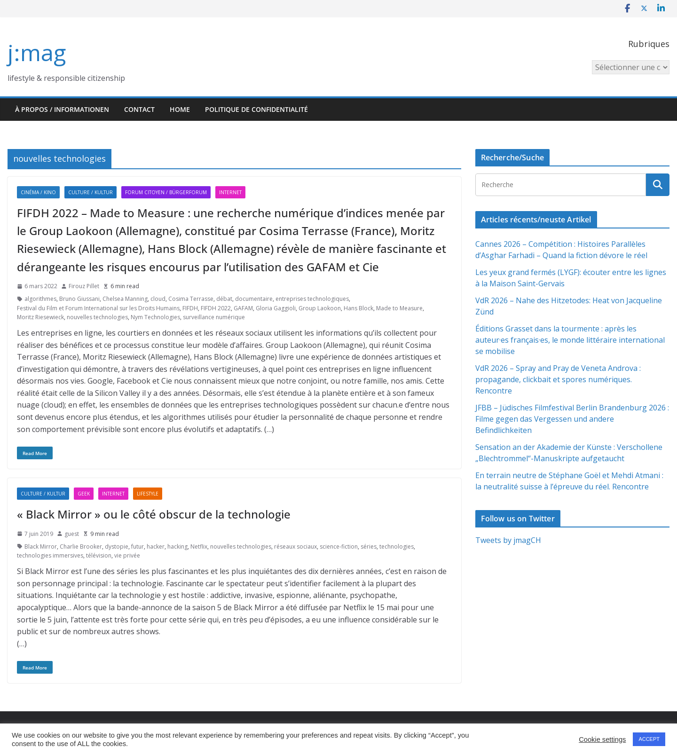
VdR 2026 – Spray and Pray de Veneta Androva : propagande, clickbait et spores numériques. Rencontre (558, 379)
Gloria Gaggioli (276, 308)
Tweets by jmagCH (508, 540)
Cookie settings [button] (602, 739)
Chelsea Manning (125, 299)
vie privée (127, 555)
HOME (180, 109)
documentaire (254, 299)
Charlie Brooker (81, 547)
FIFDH (190, 308)
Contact (139, 109)
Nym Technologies (155, 317)
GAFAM (243, 308)
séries (369, 547)
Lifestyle (147, 493)
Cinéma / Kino (38, 192)
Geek (84, 493)
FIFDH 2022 (216, 308)
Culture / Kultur (90, 192)
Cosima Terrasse (190, 299)
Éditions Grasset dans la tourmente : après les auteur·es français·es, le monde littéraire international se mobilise (570, 339)
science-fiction (339, 547)
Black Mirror (40, 547)
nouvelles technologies (97, 317)
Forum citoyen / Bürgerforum (166, 192)
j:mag (37, 52)
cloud (157, 299)
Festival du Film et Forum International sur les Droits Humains (98, 308)
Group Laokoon (320, 308)
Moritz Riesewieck (40, 317)
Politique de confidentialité (256, 109)
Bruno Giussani (79, 299)
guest (71, 534)
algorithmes (40, 299)
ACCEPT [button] (649, 739)
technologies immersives (50, 555)
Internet (230, 192)
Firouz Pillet (84, 286)
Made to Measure (399, 308)
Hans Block (358, 308)
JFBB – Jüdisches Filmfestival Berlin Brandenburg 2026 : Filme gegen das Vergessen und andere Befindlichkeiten (572, 418)
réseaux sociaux (295, 547)
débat (224, 299)
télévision (98, 555)
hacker (156, 547)
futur (137, 547)
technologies (396, 547)
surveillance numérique (214, 317)
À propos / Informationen (62, 109)
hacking (177, 547)
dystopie (116, 547)
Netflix (198, 547)
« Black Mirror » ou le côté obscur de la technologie (154, 514)
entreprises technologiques (312, 299)
